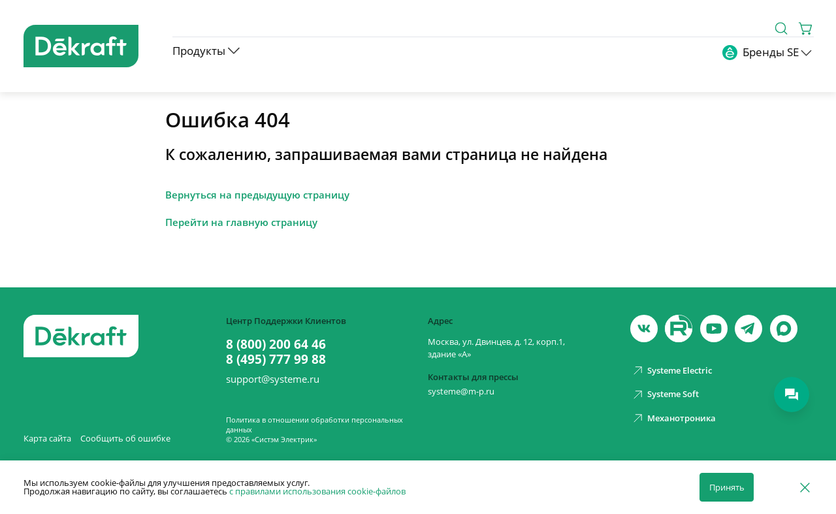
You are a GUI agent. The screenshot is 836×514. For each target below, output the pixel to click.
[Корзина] (806, 28)
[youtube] (678, 328)
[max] (783, 328)
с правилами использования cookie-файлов (317, 491)
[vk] (644, 328)
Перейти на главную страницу (241, 222)
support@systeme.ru (272, 379)
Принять (727, 487)
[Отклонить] (804, 486)
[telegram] (748, 328)
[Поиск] (780, 28)
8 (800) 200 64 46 (276, 344)
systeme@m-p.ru (461, 391)
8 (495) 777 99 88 (276, 359)
